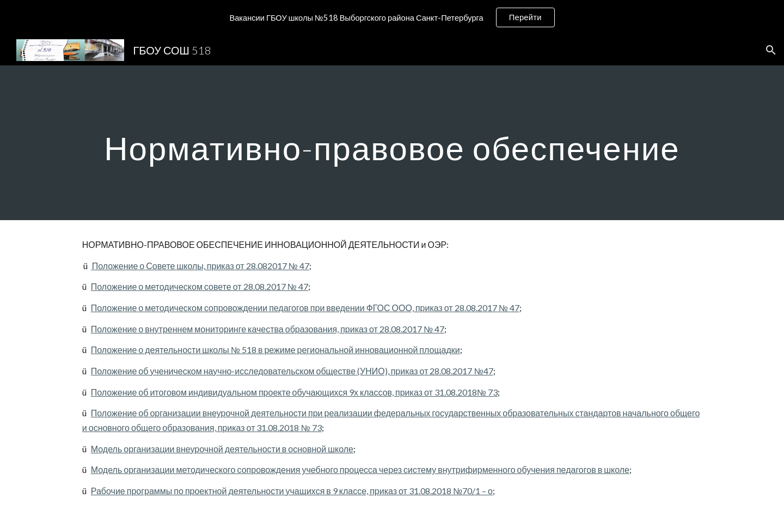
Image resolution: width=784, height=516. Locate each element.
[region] (392, 17)
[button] (771, 50)
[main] (392, 142)
